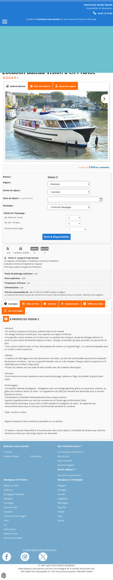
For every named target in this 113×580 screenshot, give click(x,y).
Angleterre (63, 498)
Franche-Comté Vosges (15, 516)
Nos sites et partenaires (69, 475)
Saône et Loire (11, 533)
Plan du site (63, 456)
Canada (61, 494)
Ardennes (8, 489)
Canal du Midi (10, 507)
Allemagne (63, 503)
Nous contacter (65, 460)
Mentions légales (66, 465)
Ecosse (61, 520)
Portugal (62, 489)
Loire (6, 520)
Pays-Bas (62, 507)
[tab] (16, 86)
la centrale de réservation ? (71, 452)
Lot (5, 524)
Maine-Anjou (10, 529)
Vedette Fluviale (11, 456)
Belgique (62, 485)
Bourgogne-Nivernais (14, 494)
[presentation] (16, 86)
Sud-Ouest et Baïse (13, 538)
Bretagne (8, 498)
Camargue (9, 503)
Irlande (61, 511)
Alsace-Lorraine (11, 485)
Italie (60, 516)
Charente (8, 511)
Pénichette (36, 456)
